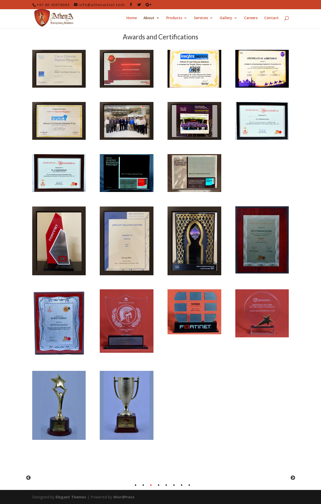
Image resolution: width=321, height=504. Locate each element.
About (148, 18)
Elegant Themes (71, 496)
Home (131, 18)
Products (174, 18)
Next (292, 477)
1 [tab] (135, 485)
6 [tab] (173, 485)
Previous (28, 477)
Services (201, 18)
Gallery (226, 18)
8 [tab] (189, 485)
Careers (251, 18)
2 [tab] (143, 485)
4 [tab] (158, 485)
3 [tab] (150, 485)
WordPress (124, 496)
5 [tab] (166, 485)
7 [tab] (181, 485)
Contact (271, 18)
